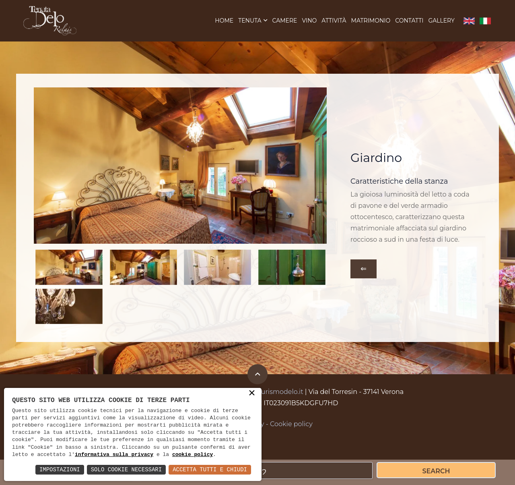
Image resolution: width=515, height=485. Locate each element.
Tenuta (249, 21)
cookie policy (192, 454)
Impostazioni (59, 469)
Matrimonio (371, 21)
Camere (284, 21)
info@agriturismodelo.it (265, 393)
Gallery (441, 21)
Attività (333, 21)
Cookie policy (291, 425)
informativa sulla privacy (114, 454)
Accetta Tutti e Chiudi (210, 469)
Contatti (409, 21)
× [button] (251, 393)
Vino (309, 21)
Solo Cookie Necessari (126, 469)
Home (224, 21)
